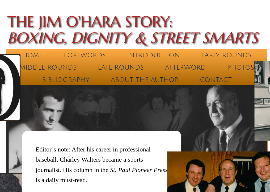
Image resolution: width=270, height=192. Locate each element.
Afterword (185, 67)
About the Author (145, 79)
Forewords (85, 55)
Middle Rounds (48, 67)
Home (32, 55)
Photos (240, 67)
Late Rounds (121, 67)
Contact (216, 79)
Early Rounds (226, 55)
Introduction (153, 55)
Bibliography (66, 79)
